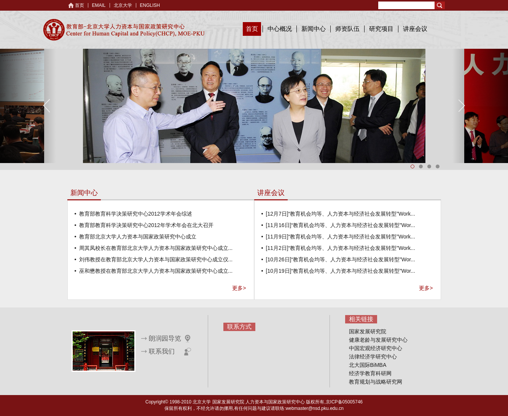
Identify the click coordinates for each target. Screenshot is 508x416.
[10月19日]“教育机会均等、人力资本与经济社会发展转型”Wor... (341, 271)
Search (440, 5)
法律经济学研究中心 (373, 357)
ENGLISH (150, 5)
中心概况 (280, 29)
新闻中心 (313, 29)
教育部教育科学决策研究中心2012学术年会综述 (135, 214)
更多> (239, 288)
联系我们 (162, 351)
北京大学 (123, 5)
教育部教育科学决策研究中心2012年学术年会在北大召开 (146, 225)
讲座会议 (415, 29)
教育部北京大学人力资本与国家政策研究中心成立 (137, 237)
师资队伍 (347, 29)
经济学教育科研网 (370, 373)
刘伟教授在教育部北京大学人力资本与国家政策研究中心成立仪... (156, 259)
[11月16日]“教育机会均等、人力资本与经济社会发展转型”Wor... (341, 225)
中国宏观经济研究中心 (375, 348)
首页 (79, 5)
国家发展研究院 (367, 331)
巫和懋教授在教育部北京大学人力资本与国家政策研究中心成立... (156, 271)
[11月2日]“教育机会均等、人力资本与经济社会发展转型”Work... (341, 248)
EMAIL (99, 5)
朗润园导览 (165, 338)
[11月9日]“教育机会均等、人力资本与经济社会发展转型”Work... (341, 237)
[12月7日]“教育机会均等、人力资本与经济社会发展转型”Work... (341, 214)
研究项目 (381, 29)
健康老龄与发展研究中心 (378, 340)
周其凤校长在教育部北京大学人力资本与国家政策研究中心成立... (156, 248)
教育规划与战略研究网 (375, 382)
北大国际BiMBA (368, 365)
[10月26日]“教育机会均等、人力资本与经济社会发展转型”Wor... (341, 259)
